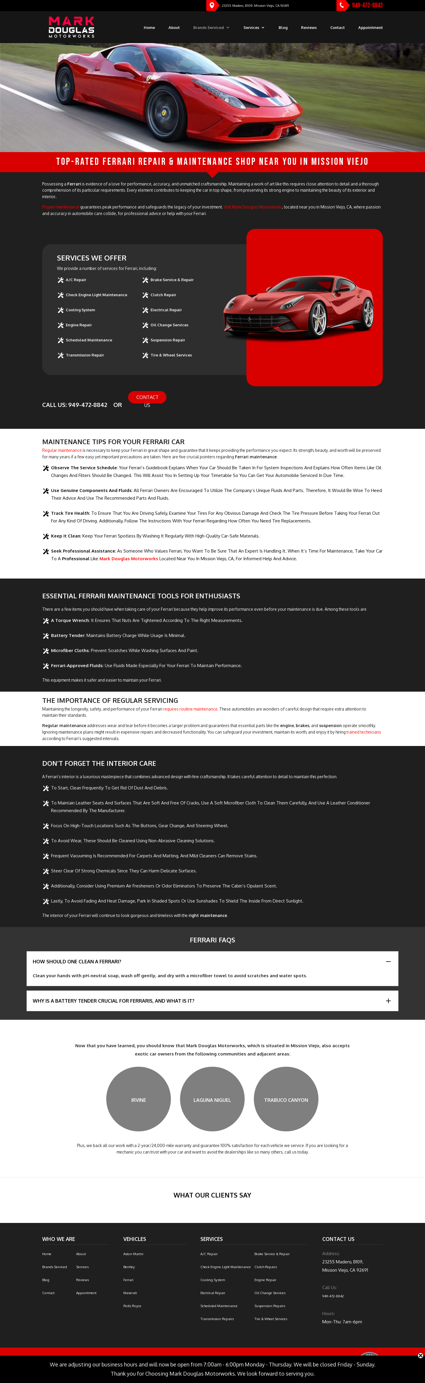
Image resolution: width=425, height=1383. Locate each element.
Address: (331, 1253)
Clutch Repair (163, 294)
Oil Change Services (169, 324)
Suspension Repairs (269, 1306)
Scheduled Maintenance (89, 340)
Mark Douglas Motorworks (128, 558)
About (174, 28)
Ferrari (128, 1280)
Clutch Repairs (265, 1267)
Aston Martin (133, 1254)
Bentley (129, 1267)
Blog (283, 28)
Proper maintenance (60, 206)
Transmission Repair (85, 355)
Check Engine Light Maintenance (96, 294)
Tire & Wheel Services (171, 355)
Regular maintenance (62, 450)
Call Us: (329, 1287)
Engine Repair (79, 324)
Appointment (370, 28)
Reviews (309, 28)
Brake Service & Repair (172, 279)
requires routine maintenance (190, 708)
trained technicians (363, 731)
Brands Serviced (208, 28)
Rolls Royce (132, 1306)
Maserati (130, 1293)
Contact (337, 28)
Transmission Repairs (217, 1319)
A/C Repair (76, 279)
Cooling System (80, 309)
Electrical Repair (166, 309)
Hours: (328, 1313)
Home (149, 28)
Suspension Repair (168, 340)
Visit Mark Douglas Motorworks (253, 206)
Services (251, 28)
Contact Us (147, 398)
